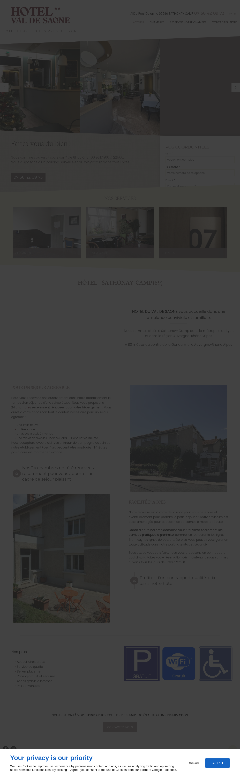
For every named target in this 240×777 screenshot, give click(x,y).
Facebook (169, 770)
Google (157, 770)
